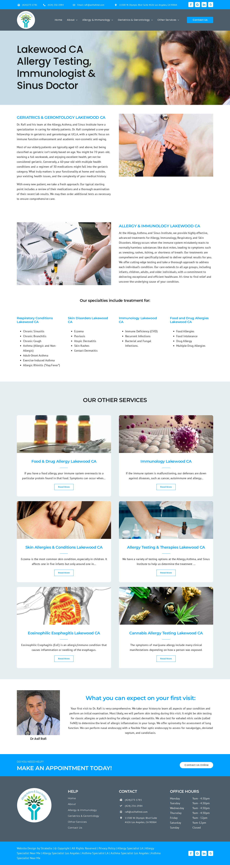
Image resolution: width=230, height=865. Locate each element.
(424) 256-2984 (56, 4)
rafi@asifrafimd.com (94, 4)
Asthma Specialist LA (94, 853)
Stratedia (46, 848)
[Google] (197, 4)
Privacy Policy (106, 848)
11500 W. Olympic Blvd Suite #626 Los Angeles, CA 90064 (148, 4)
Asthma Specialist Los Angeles (129, 853)
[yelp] (210, 4)
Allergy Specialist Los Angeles (61, 853)
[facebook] (190, 4)
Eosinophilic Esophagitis (36, 645)
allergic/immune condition (84, 645)
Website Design (26, 848)
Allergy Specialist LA (130, 848)
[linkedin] (204, 4)
